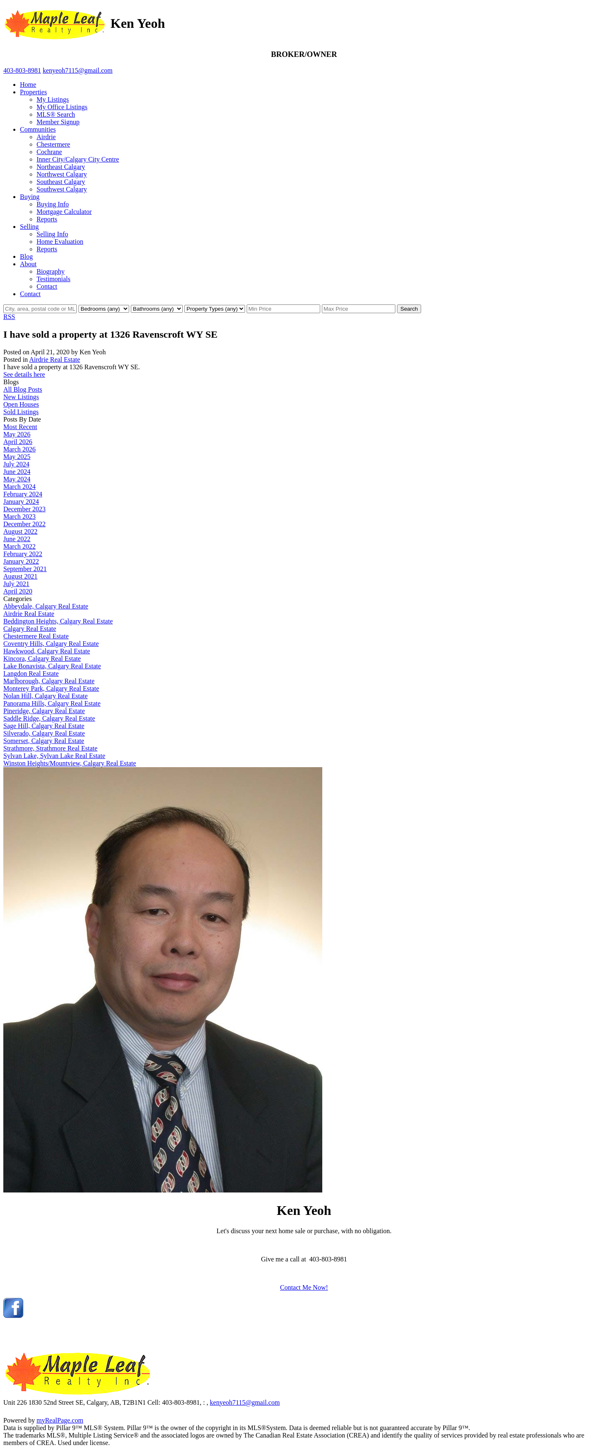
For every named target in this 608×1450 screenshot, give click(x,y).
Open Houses (21, 404)
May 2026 (16, 434)
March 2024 (19, 486)
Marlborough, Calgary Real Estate (49, 681)
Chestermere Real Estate (36, 636)
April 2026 (17, 441)
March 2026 (19, 449)
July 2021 (16, 583)
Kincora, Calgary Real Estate (42, 658)
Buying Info (53, 204)
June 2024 (16, 471)
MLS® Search (56, 114)
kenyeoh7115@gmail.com (244, 1402)
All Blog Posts (22, 389)
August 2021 (20, 576)
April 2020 (17, 591)
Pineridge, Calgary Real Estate (44, 710)
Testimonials (54, 278)
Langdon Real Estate (31, 673)
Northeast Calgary (61, 166)
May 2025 (16, 456)
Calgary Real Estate (29, 628)
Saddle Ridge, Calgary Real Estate (49, 718)
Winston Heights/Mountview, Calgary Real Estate (69, 763)
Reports (47, 219)
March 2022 (19, 546)
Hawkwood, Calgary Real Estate (46, 651)
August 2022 (20, 531)
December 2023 (24, 509)
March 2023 (19, 516)
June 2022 (16, 538)
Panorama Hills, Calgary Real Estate (52, 703)
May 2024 (16, 479)
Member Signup (58, 121)
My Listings (53, 99)
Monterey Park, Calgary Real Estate (51, 688)
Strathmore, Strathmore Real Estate (50, 748)
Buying (29, 196)
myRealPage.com (60, 1420)
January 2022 (21, 561)
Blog (26, 256)
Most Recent (20, 426)
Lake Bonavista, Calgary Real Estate (52, 666)
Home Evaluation (60, 241)
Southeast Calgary (61, 181)
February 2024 (22, 494)
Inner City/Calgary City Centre (78, 159)
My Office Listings (62, 106)
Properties (33, 92)
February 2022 (22, 553)
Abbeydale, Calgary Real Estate (45, 606)
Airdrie (46, 136)
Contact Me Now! (304, 1287)
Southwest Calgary (62, 189)
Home (28, 84)
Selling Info (52, 234)
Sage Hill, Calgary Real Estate (43, 725)
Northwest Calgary (62, 174)
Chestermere (53, 144)
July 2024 (16, 464)
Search (409, 309)
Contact (47, 286)
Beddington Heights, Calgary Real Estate (58, 621)
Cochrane (49, 151)
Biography (51, 271)
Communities (38, 129)
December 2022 (24, 523)
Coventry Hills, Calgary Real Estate (51, 643)
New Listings (21, 396)
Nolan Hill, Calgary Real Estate (45, 695)
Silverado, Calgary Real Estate (44, 733)
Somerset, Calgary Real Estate (43, 740)
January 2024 (21, 501)
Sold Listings (21, 411)
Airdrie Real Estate (54, 359)
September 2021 (25, 568)
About (28, 263)
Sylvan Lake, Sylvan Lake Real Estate (54, 755)
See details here (24, 374)
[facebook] (13, 1315)
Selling (29, 226)
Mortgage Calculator (64, 211)
